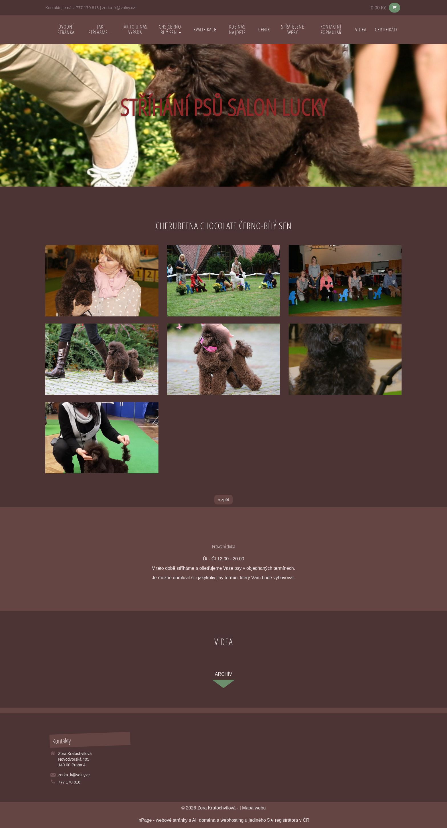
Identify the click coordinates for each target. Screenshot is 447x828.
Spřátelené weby (292, 29)
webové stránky (172, 820)
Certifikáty (386, 29)
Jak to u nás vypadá (135, 29)
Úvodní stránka (66, 29)
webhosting (231, 820)
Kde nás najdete (237, 29)
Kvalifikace (205, 29)
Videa (360, 29)
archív (223, 674)
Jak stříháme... (100, 29)
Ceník (264, 29)
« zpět (223, 499)
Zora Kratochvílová (216, 807)
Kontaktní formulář (331, 29)
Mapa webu (254, 807)
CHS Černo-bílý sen (171, 29)
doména (207, 820)
